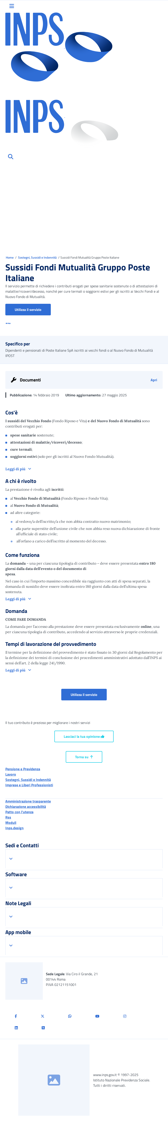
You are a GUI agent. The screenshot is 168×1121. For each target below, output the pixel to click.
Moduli (10, 822)
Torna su (84, 757)
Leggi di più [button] (15, 469)
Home (10, 257)
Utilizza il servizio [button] (33, 309)
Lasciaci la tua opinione (84, 736)
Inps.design (14, 828)
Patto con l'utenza (19, 812)
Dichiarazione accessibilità (25, 806)
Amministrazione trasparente (28, 801)
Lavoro (10, 774)
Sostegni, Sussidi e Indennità (37, 257)
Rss (8, 817)
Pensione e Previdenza (22, 769)
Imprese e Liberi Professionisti (29, 785)
